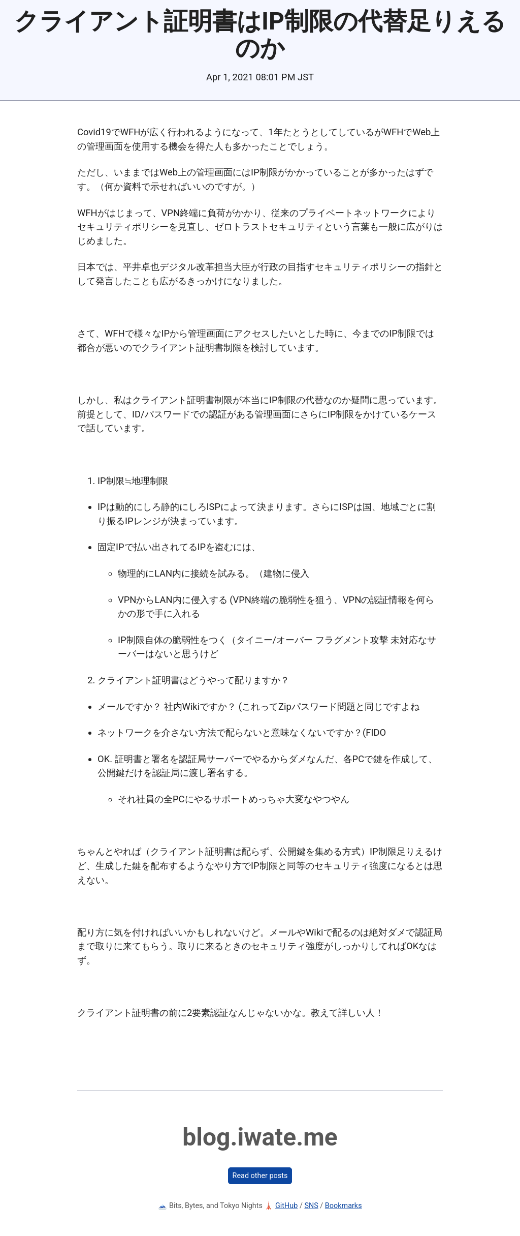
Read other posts (260, 1175)
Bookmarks (343, 1205)
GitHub (286, 1205)
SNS (311, 1205)
